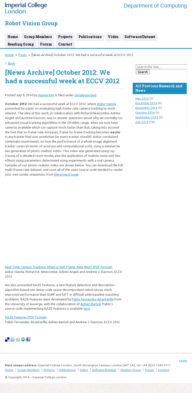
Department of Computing (155, 6)
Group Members (38, 36)
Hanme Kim (46, 95)
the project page (66, 174)
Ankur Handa (106, 104)
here (87, 308)
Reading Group (21, 44)
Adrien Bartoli (90, 304)
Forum (46, 44)
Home (13, 36)
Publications (90, 36)
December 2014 (146, 103)
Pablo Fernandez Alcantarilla (93, 299)
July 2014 (141, 122)
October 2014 (145, 112)
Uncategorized (85, 95)
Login (183, 360)
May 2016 (142, 98)
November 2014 (146, 107)
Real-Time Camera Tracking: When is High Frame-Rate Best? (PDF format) (58, 267)
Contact (65, 44)
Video (113, 36)
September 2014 (146, 117)
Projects (65, 36)
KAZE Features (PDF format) (25, 317)
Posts (22, 55)
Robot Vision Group (31, 23)
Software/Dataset (139, 36)
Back (11, 63)
